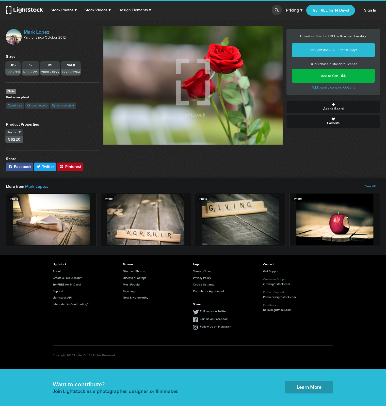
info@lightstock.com (276, 284)
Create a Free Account (67, 277)
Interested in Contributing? (71, 304)
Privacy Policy (202, 277)
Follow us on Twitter (213, 311)
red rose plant (63, 105)
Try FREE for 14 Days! (330, 10)
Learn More (309, 387)
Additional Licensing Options (333, 87)
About (57, 271)
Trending (129, 291)
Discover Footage (134, 277)
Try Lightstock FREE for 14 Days (333, 50)
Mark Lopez (36, 32)
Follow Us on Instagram (215, 326)
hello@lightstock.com (277, 309)
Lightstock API (62, 297)
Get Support (271, 271)
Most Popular (131, 284)
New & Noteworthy (135, 297)
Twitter (45, 166)
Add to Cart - (333, 75)
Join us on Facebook (213, 318)
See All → (372, 186)
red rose (15, 105)
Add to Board (333, 107)
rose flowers (37, 105)
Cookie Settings (203, 284)
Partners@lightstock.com (279, 297)
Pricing (294, 10)
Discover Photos (134, 271)
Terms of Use (202, 271)
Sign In (370, 10)
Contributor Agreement (208, 291)
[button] (64, 10)
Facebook (19, 166)
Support (58, 291)
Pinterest (70, 166)
